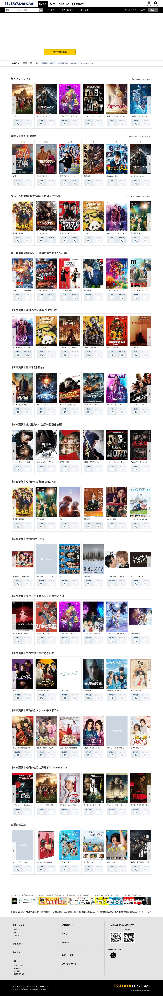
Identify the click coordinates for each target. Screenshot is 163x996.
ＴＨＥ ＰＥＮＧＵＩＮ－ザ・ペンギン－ (145, 805)
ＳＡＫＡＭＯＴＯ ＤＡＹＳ (141, 290)
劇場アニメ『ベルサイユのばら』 (118, 116)
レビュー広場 (67, 955)
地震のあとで (88, 576)
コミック (65, 4)
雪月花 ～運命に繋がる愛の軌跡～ (119, 748)
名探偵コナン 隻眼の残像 (22, 290)
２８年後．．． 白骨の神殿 (70, 348)
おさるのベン (135, 348)
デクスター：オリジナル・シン (71, 805)
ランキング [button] (84, 10)
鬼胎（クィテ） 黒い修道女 (46, 462)
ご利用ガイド (130, 10)
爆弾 (14, 176)
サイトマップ (146, 912)
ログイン (155, 5)
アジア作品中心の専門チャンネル (133, 895)
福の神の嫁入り (136, 748)
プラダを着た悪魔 (66, 290)
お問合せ (66, 942)
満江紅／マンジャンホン (139, 462)
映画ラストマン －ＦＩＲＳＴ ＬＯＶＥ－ (75, 233)
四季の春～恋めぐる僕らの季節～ (118, 691)
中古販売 (17, 971)
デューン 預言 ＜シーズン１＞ (118, 805)
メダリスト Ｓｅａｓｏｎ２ (117, 633)
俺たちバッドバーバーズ (45, 576)
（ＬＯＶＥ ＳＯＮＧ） (139, 519)
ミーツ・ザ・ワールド (20, 862)
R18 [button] (152, 10)
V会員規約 (21, 912)
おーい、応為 (111, 519)
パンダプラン (88, 233)
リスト (149, 5)
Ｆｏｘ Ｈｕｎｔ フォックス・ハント (97, 116)
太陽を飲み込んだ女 (43, 691)
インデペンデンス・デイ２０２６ (48, 405)
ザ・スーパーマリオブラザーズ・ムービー (121, 290)
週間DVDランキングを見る (139, 136)
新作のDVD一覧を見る (141, 79)
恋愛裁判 (87, 519)
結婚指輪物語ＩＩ (137, 633)
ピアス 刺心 (64, 462)
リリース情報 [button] (67, 10)
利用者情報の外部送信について (129, 912)
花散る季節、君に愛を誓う (69, 748)
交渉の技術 (87, 691)
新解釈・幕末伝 (18, 233)
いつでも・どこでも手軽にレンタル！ (23, 895)
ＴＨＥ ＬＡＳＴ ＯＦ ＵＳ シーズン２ (99, 805)
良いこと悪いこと (66, 576)
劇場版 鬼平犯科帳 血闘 (140, 862)
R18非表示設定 (19, 974)
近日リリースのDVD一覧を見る (138, 196)
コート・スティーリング (92, 348)
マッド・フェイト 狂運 (21, 462)
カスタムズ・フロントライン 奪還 (96, 405)
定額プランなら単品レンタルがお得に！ (107, 895)
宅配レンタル (18, 965)
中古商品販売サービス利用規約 (62, 912)
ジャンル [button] (51, 10)
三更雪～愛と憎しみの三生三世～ (95, 748)
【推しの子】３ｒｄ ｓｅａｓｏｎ (72, 116)
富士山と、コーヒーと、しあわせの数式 (97, 862)
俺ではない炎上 (112, 176)
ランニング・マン (113, 348)
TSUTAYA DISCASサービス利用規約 (38, 912)
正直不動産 (87, 290)
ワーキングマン (42, 233)
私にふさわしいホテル (44, 862)
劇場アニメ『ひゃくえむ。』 (46, 633)
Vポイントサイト (69, 963)
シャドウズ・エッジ (43, 116)
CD (54, 4)
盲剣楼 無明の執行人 (91, 462)
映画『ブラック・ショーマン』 (71, 176)
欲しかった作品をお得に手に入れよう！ (51, 895)
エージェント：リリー (115, 405)
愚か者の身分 (135, 233)
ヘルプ (142, 10)
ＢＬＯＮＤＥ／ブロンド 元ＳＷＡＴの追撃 (146, 405)
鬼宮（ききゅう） (137, 691)
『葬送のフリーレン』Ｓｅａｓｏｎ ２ (144, 116)
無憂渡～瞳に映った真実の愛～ (47, 748)
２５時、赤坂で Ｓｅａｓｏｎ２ (118, 576)
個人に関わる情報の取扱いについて (86, 912)
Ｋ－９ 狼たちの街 (20, 405)
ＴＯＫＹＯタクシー (43, 176)
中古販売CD (80, 4)
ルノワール (111, 862)
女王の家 (16, 691)
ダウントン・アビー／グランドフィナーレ (27, 116)
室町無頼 (87, 176)
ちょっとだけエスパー (138, 576)
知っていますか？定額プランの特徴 (78, 895)
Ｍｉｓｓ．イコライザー (68, 405)
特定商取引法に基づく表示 (109, 912)
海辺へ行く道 (64, 862)
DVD (44, 4)
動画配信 (16, 952)
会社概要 (14, 912)
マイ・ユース (64, 691)
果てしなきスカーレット (21, 633)
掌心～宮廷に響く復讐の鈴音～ (23, 748)
